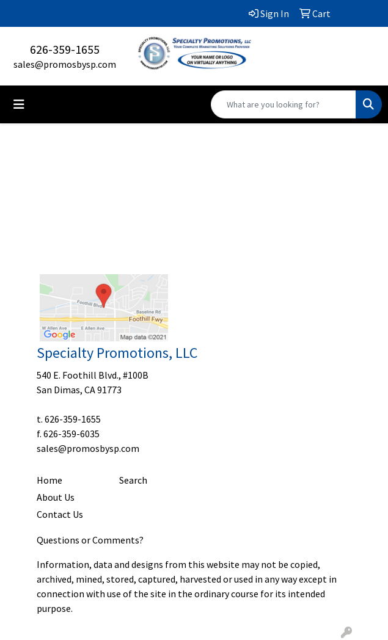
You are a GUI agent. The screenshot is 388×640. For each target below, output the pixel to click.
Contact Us (60, 514)
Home (49, 480)
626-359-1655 (65, 49)
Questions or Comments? (90, 540)
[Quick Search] (283, 104)
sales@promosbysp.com (64, 64)
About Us (56, 497)
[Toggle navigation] (19, 104)
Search (133, 480)
